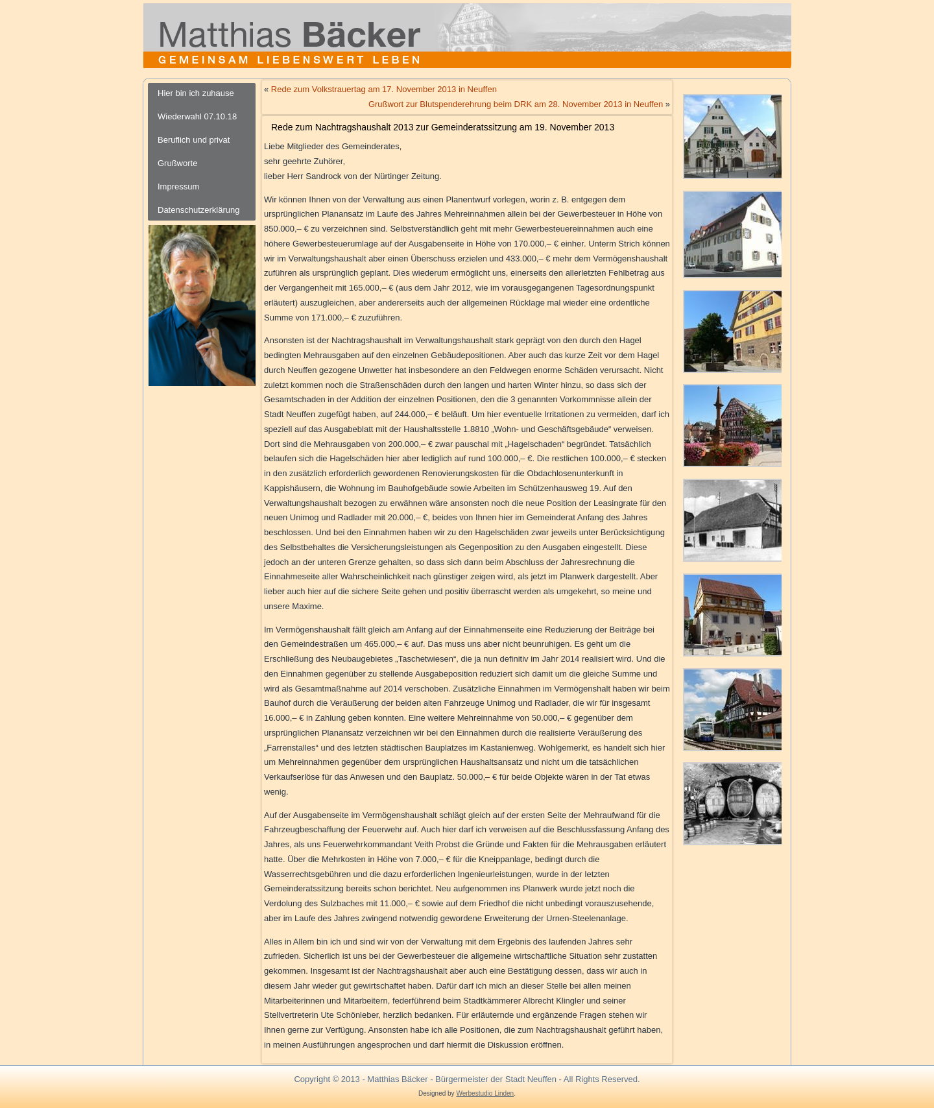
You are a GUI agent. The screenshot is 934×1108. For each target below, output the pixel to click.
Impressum (178, 186)
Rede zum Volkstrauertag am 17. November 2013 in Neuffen (384, 89)
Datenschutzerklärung (198, 210)
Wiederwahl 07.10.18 (197, 116)
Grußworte (177, 163)
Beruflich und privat (194, 140)
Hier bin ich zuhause (196, 93)
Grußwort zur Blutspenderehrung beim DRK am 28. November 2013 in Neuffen (515, 104)
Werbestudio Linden (485, 1093)
